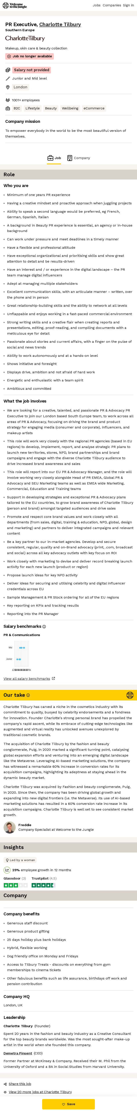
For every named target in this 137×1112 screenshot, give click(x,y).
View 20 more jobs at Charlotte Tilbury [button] (38, 1092)
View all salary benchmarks (27, 679)
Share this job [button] (17, 1084)
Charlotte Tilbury (60, 24)
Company (78, 157)
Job (54, 157)
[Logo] (15, 5)
